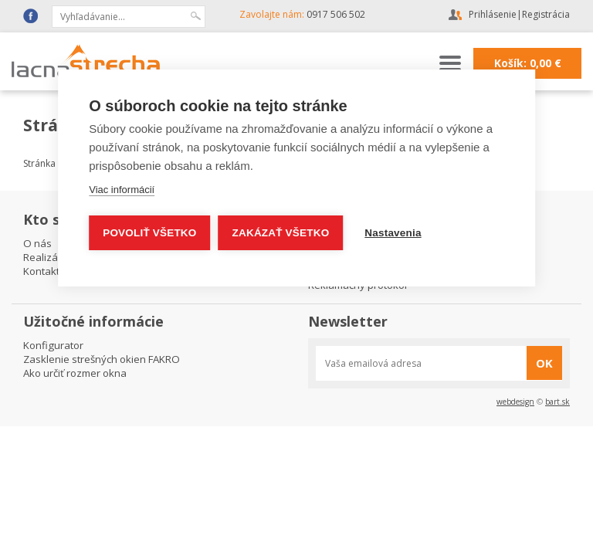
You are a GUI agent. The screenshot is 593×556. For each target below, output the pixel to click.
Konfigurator (53, 345)
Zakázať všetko (281, 233)
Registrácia (546, 14)
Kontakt (41, 271)
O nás (37, 243)
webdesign (515, 401)
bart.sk (557, 401)
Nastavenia (392, 233)
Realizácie (47, 257)
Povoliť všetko (149, 233)
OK (544, 363)
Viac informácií (121, 189)
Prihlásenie (493, 14)
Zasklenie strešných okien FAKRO (101, 359)
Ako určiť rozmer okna (75, 373)
